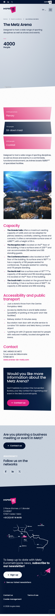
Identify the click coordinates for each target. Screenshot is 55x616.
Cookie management (12, 599)
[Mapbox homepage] (7, 87)
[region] (27, 71)
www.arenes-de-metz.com (16, 359)
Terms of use (33, 595)
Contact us (8, 595)
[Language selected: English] (44, 9)
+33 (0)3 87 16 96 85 (12, 517)
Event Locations (16, 19)
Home (5, 19)
